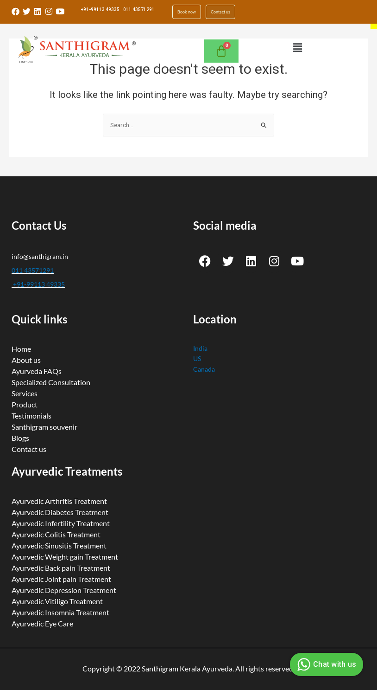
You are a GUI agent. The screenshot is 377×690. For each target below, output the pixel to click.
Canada (204, 364)
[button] (297, 43)
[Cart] (221, 46)
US (197, 354)
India (200, 343)
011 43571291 (139, 9)
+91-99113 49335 (100, 9)
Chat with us (325, 664)
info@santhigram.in (40, 251)
